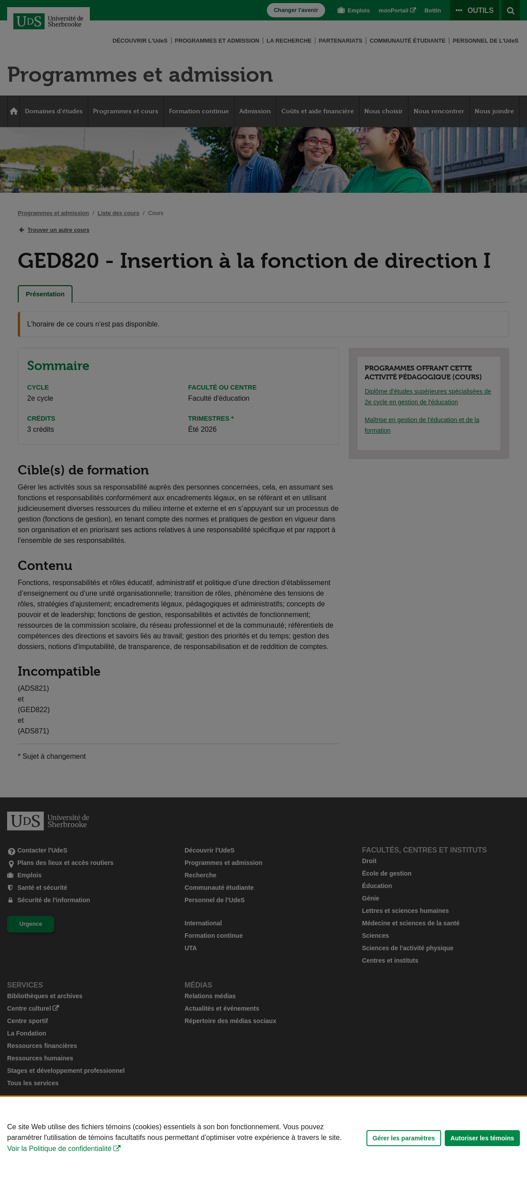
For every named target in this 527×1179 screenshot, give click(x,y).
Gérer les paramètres (404, 1138)
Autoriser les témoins (482, 1138)
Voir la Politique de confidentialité (59, 1148)
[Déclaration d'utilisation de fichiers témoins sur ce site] (263, 1138)
